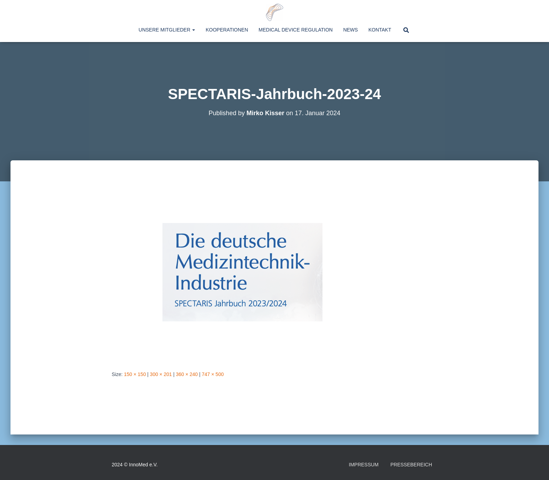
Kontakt (379, 30)
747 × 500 (213, 374)
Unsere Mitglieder (167, 30)
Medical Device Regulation (296, 30)
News (350, 30)
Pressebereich (411, 464)
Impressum (363, 464)
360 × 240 (187, 374)
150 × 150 (135, 374)
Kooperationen (227, 30)
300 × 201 (161, 374)
